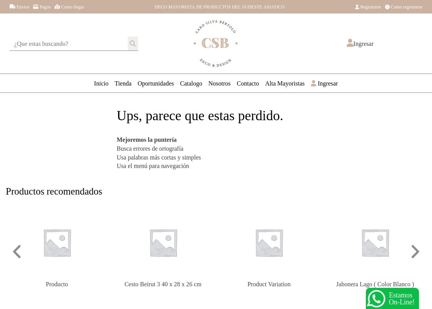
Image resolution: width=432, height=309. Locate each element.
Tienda (123, 83)
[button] (360, 43)
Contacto (248, 83)
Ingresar (324, 83)
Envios (19, 6)
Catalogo (191, 83)
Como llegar (69, 6)
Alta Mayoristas (285, 83)
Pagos (42, 6)
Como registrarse (403, 6)
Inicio (101, 83)
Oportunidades (156, 83)
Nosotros (219, 83)
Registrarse (368, 6)
